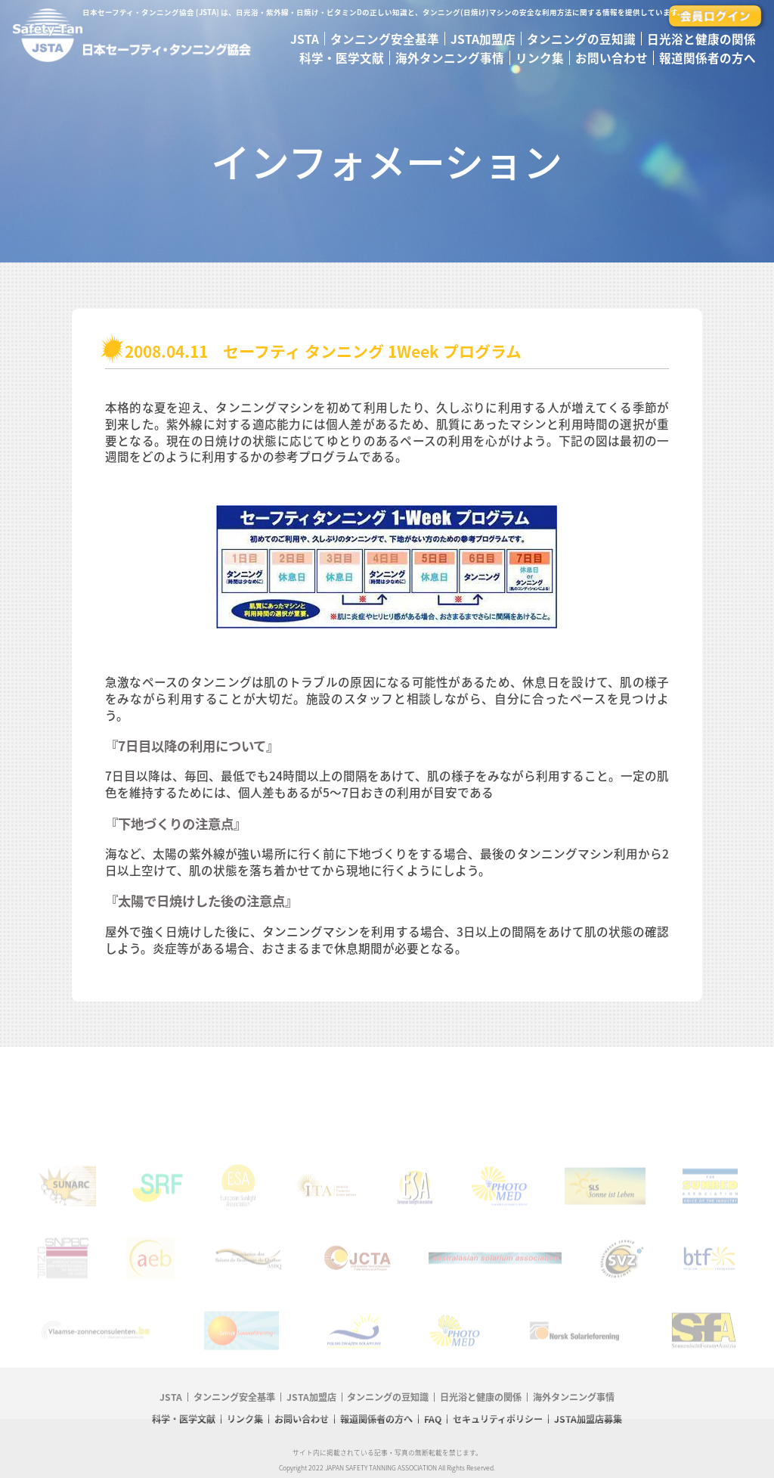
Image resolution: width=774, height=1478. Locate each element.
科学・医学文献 (341, 58)
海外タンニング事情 (449, 58)
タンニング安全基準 (384, 39)
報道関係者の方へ (707, 58)
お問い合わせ (611, 58)
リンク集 (539, 58)
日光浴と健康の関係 (701, 39)
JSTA (304, 39)
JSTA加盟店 (482, 39)
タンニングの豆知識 (581, 39)
